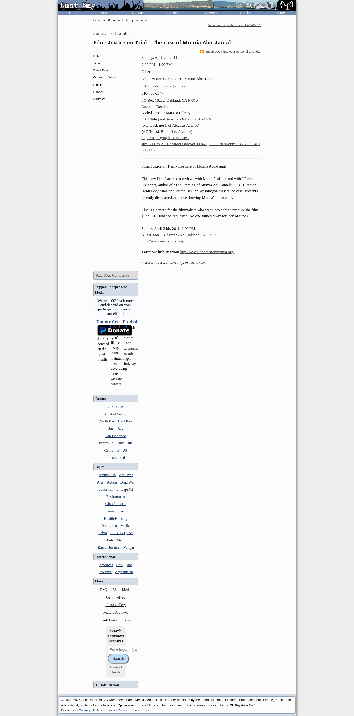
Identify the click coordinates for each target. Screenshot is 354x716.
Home (73, 13)
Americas (106, 565)
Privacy (109, 710)
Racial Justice (119, 34)
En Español (124, 489)
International (115, 457)
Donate (279, 13)
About (105, 13)
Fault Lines (108, 620)
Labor (102, 533)
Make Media (122, 590)
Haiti (119, 565)
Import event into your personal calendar (230, 51)
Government (116, 511)
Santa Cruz (124, 443)
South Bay (115, 429)
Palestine (105, 572)
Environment (115, 497)
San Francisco (115, 436)
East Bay (99, 34)
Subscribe (173, 13)
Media (125, 526)
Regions (101, 398)
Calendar (211, 13)
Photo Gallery (115, 605)
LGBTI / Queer (121, 533)
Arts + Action (107, 482)
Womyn (128, 547)
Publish (245, 13)
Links (127, 620)
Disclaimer (68, 710)
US (124, 450)
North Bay (107, 421)
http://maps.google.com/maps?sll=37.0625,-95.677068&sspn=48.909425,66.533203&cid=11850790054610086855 (201, 144)
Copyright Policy (90, 710)
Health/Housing (115, 518)
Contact (138, 13)
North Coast (116, 407)
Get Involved (115, 597)
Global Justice (115, 504)
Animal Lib (107, 475)
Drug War (127, 482)
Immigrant (109, 526)
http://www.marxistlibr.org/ (163, 241)
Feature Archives (115, 612)
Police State (115, 540)
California (111, 450)
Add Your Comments (112, 275)
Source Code (140, 710)
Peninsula (106, 443)
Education (105, 489)
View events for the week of (234, 25)
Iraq (130, 565)
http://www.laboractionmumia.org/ (207, 252)
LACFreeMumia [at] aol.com (164, 86)
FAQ (103, 590)
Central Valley (115, 414)
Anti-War (126, 475)
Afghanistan (124, 572)
